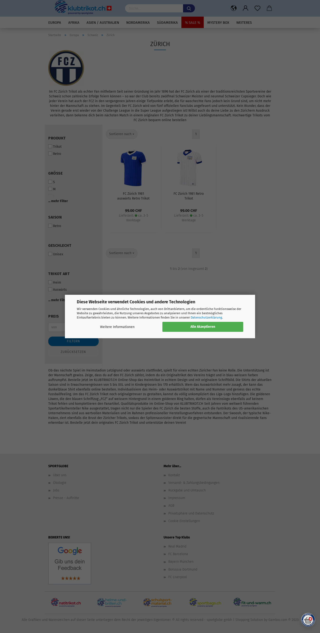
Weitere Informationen (117, 327)
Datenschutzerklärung (206, 317)
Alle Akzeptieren (202, 327)
